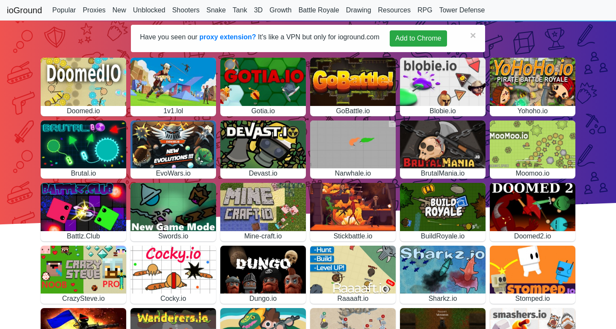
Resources (394, 10)
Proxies (94, 10)
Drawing (358, 10)
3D (258, 10)
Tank (240, 10)
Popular (64, 10)
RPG (425, 10)
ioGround (24, 10)
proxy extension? (227, 37)
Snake (215, 10)
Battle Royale (319, 10)
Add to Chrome (418, 38)
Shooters (185, 10)
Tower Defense (462, 10)
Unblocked (149, 10)
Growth (281, 10)
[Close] (473, 35)
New (119, 10)
